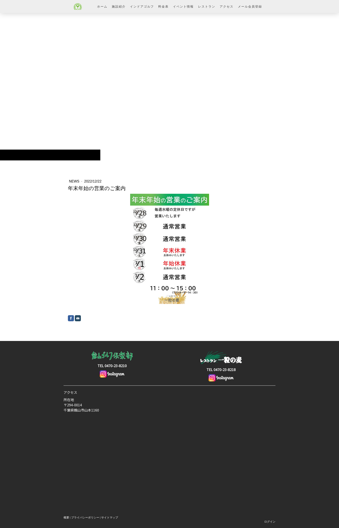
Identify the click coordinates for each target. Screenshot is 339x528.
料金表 (163, 6)
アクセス (226, 6)
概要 (66, 517)
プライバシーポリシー (85, 517)
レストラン (206, 6)
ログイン (269, 521)
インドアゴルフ (142, 6)
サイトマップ (109, 517)
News (74, 181)
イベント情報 (183, 6)
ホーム (102, 6)
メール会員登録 (250, 6)
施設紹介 (119, 6)
